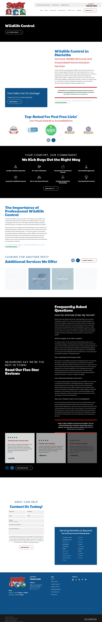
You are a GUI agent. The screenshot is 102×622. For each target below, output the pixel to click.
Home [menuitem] (41, 10)
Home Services (55, 5)
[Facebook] (82, 552)
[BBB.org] (76, 552)
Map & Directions (34, 562)
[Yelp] (79, 552)
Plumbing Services (56, 562)
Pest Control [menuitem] (53, 10)
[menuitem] (7, 595)
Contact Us (54, 567)
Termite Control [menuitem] (61, 10)
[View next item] (53, 137)
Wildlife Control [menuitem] (71, 10)
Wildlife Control (55, 560)
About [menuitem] (46, 10)
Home (52, 552)
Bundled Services (65, 5)
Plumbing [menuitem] (79, 10)
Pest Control (54, 555)
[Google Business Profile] (73, 552)
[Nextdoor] (85, 552)
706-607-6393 (91, 6)
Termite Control (55, 557)
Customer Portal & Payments (43, 5)
